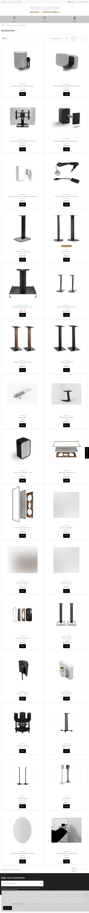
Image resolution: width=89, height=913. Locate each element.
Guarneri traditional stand (66, 307)
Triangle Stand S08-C (66, 417)
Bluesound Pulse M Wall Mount (22, 86)
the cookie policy (17, 904)
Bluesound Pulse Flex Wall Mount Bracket (22, 196)
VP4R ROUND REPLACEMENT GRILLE (23, 853)
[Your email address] (20, 883)
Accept (7, 908)
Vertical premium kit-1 (22, 528)
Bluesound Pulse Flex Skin (22, 472)
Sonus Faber (22, 253)
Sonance (22, 855)
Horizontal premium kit (66, 472)
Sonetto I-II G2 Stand (22, 251)
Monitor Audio (22, 695)
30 (67, 38)
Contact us (12, 2)
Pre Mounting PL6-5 (22, 583)
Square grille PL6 (66, 583)
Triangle (22, 364)
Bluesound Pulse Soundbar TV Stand (22, 141)
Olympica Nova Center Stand (22, 307)
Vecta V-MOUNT (66, 693)
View (22, 94)
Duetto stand (66, 251)
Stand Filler (22, 417)
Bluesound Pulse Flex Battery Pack (66, 141)
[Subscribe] (41, 883)
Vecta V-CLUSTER (23, 746)
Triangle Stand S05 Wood (22, 362)
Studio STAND (66, 746)
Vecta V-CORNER (22, 693)
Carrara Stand (66, 638)
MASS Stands (22, 798)
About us (4, 2)
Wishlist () (83, 2)
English (72, 2)
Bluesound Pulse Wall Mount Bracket (66, 86)
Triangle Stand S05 (66, 362)
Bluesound (22, 88)
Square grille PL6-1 (66, 528)
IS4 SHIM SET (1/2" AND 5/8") (66, 853)
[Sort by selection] (57, 38)
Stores (19, 2)
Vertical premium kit (22, 638)
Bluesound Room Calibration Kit (66, 196)
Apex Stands (66, 798)
